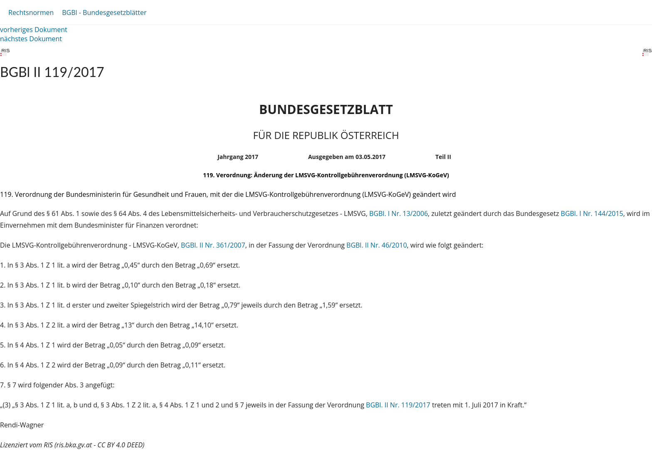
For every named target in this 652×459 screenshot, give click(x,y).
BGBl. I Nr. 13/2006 (398, 213)
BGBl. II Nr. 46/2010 (376, 245)
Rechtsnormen (31, 12)
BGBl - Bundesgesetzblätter (104, 12)
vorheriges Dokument (33, 29)
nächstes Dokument (31, 38)
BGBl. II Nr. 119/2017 (398, 404)
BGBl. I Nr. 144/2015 (592, 213)
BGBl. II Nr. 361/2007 (213, 245)
